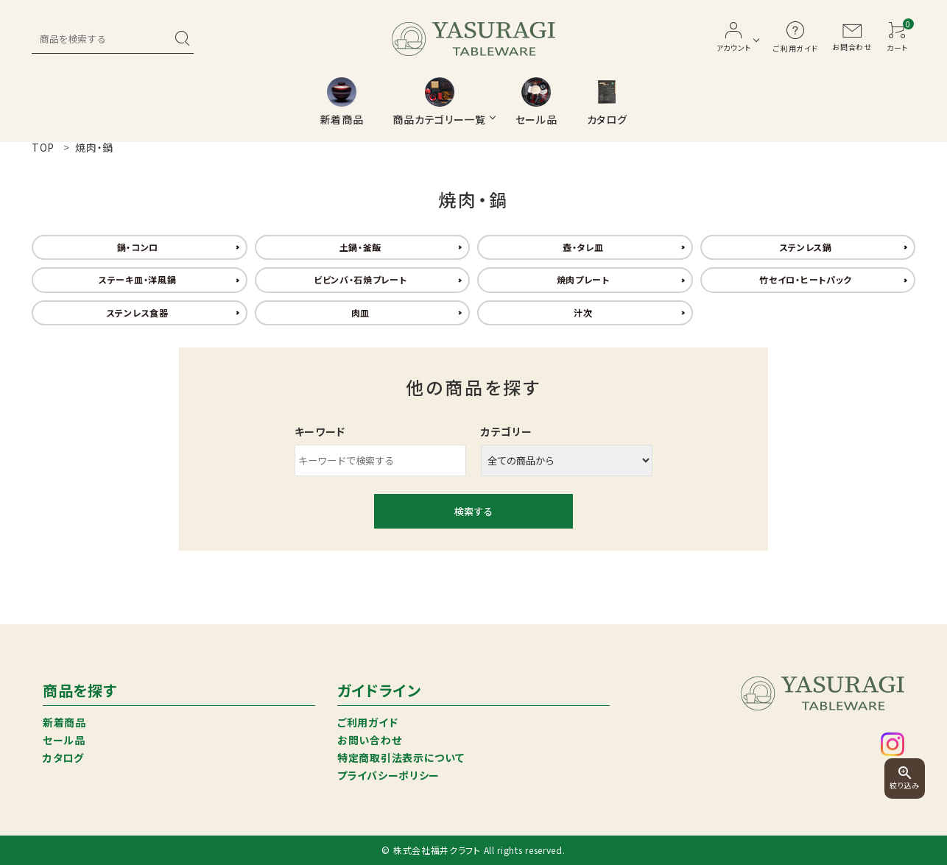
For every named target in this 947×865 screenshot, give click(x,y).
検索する (473, 511)
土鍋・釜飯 (360, 247)
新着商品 (64, 722)
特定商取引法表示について (400, 757)
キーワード (320, 431)
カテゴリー (506, 431)
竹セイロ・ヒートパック (805, 279)
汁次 (583, 312)
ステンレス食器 (138, 312)
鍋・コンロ (138, 247)
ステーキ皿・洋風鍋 (137, 279)
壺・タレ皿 (583, 247)
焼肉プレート (583, 279)
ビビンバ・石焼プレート (360, 279)
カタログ (63, 757)
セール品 (64, 739)
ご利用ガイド (367, 722)
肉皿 (360, 312)
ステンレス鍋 (806, 247)
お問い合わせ (369, 739)
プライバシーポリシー (388, 775)
